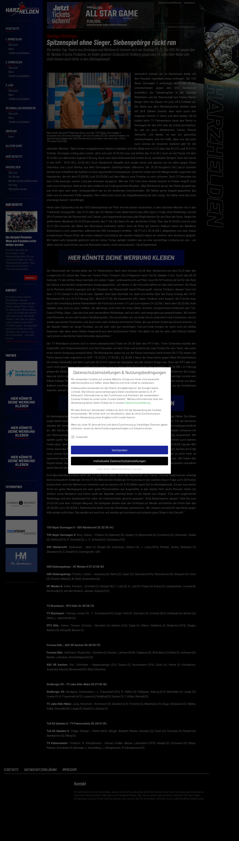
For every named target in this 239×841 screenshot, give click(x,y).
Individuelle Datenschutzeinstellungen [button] (119, 457)
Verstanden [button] (119, 446)
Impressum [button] (137, 465)
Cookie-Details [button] (103, 465)
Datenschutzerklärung (137, 399)
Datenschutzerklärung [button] (121, 465)
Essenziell (79, 433)
